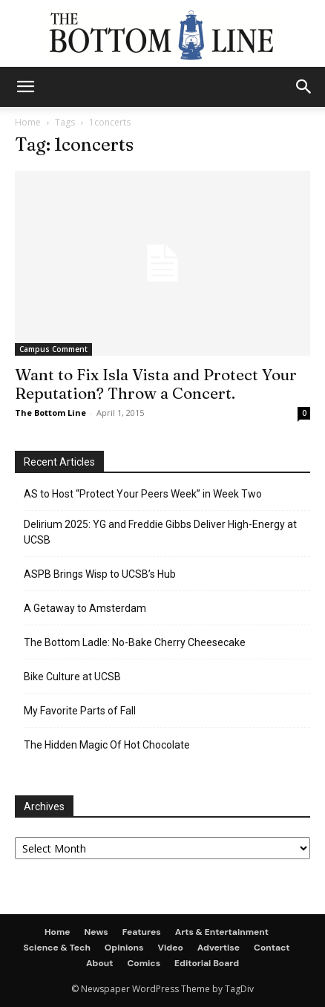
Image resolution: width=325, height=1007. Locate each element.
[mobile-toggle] (25, 87)
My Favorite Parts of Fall (80, 711)
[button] (304, 87)
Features (141, 932)
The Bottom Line (50, 412)
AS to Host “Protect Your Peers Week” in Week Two (143, 494)
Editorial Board (206, 963)
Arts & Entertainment (222, 932)
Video (170, 948)
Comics (143, 963)
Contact (272, 948)
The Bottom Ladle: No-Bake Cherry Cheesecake (135, 642)
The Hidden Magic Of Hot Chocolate (107, 745)
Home (28, 122)
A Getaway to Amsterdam (85, 608)
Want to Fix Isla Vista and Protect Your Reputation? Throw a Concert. (156, 384)
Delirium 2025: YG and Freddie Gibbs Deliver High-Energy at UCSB (160, 532)
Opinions (124, 948)
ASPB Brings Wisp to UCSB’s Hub (100, 574)
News (96, 932)
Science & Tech (56, 948)
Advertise (218, 948)
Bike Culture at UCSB (72, 676)
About (100, 963)
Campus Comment (53, 349)
